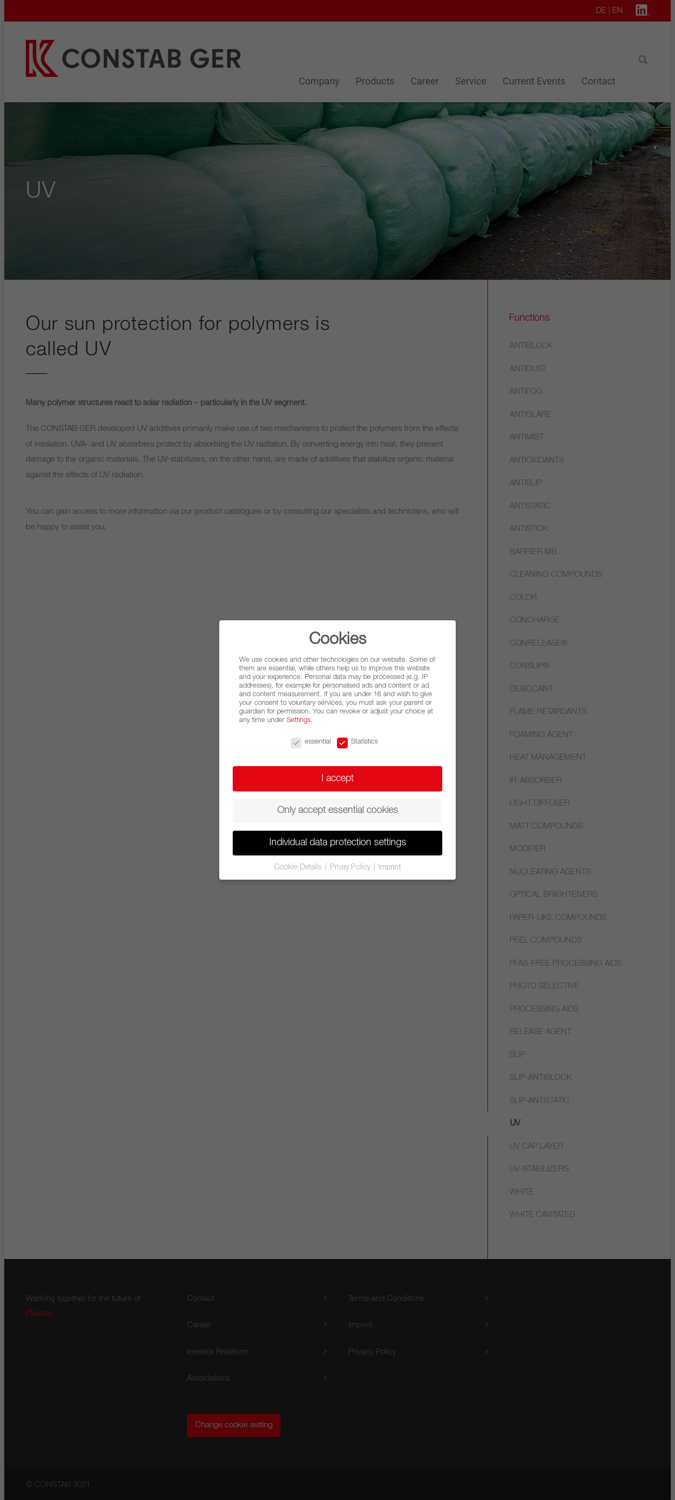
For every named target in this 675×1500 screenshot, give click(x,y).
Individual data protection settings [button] (337, 842)
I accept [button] (337, 778)
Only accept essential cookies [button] (337, 810)
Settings (298, 720)
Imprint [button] (389, 867)
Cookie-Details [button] (299, 867)
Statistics (357, 742)
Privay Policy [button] (351, 867)
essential (311, 742)
